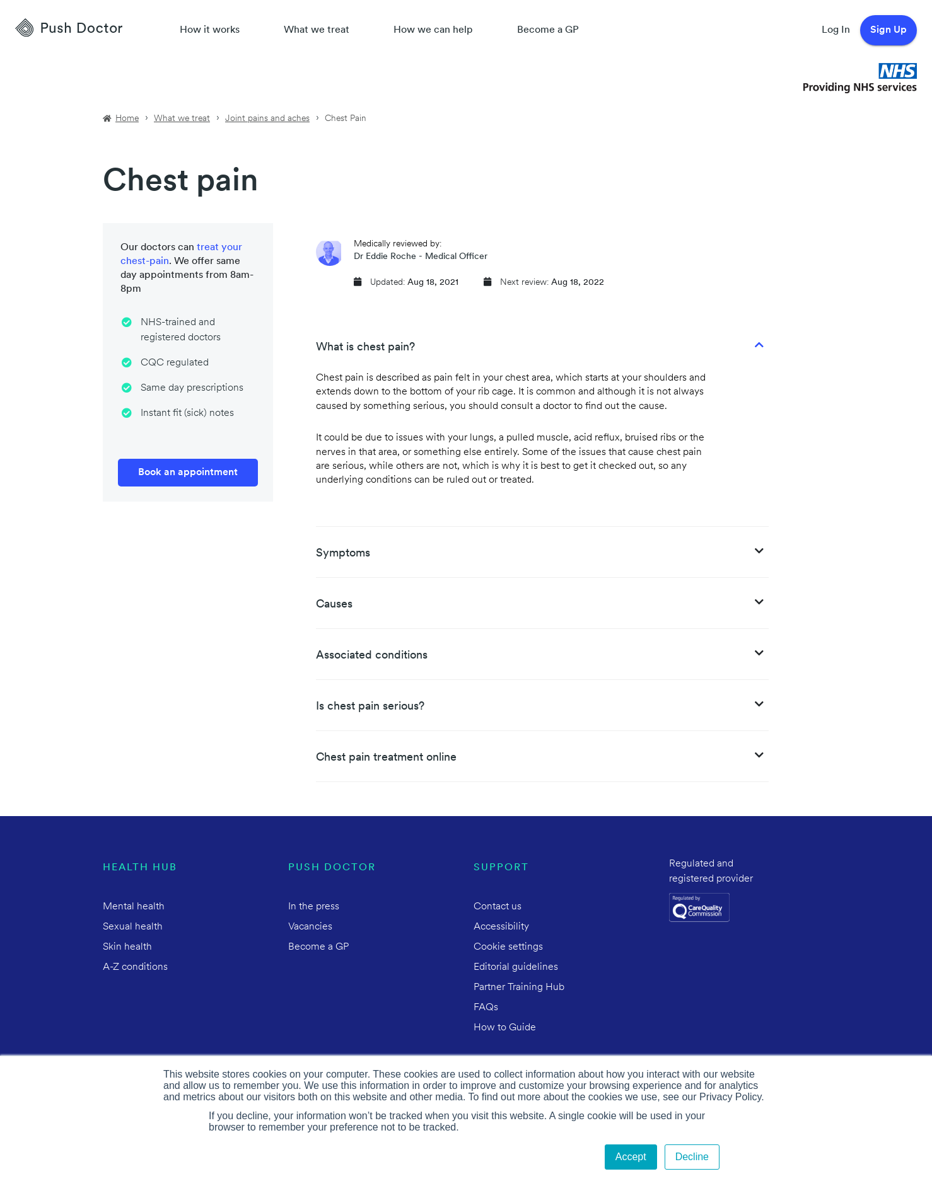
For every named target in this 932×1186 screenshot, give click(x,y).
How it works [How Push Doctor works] (210, 30)
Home (127, 119)
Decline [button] (692, 1156)
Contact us (497, 907)
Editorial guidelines (516, 967)
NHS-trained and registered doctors (181, 330)
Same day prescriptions (192, 388)
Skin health (127, 947)
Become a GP (548, 30)
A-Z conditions (135, 967)
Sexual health (133, 927)
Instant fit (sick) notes (187, 413)
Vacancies (310, 927)
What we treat (316, 30)
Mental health (134, 907)
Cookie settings (508, 947)
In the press (313, 907)
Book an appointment (188, 473)
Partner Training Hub (519, 987)
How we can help (433, 30)
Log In (836, 30)
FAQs (486, 1008)
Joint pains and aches (267, 119)
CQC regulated (175, 363)
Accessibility (501, 927)
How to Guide (505, 1028)
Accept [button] (630, 1156)
